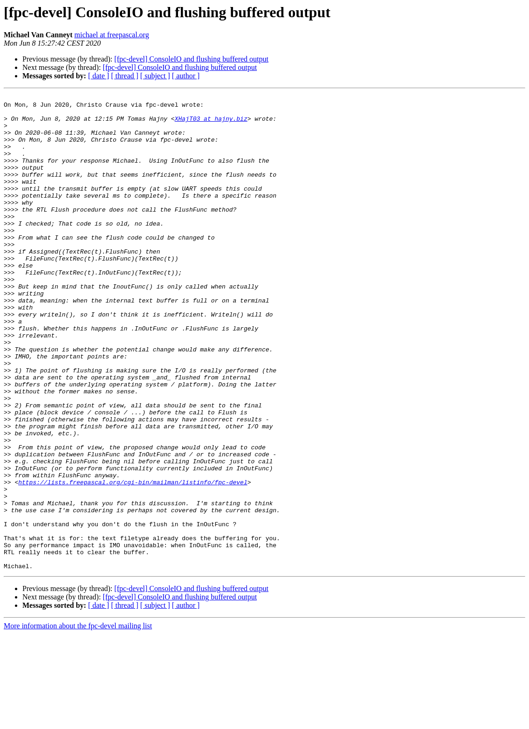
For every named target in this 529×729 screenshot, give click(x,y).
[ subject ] (155, 76)
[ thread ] (124, 76)
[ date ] (98, 76)
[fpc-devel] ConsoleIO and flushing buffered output (191, 59)
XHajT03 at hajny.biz (211, 124)
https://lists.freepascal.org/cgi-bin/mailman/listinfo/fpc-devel (132, 560)
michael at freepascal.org (112, 35)
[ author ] (186, 76)
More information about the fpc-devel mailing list (78, 721)
